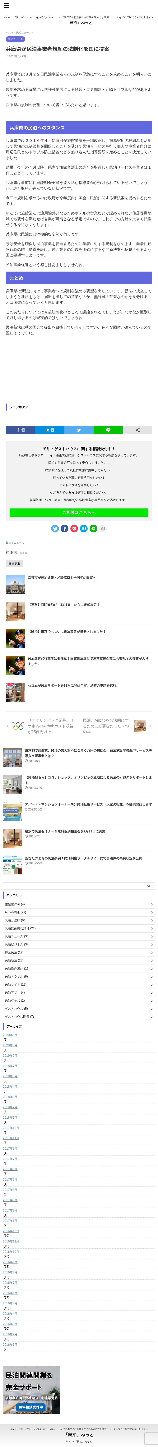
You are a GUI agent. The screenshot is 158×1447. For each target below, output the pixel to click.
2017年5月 (10, 1179)
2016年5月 (10, 1303)
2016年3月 (10, 1323)
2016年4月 (10, 1313)
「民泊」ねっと (79, 22)
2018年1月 (10, 1117)
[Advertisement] (38, 370)
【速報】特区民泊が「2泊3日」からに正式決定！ (66, 604)
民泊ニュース (16, 542)
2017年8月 (10, 1148)
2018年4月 (10, 1086)
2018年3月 (10, 1096)
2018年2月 (10, 1107)
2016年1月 (10, 1344)
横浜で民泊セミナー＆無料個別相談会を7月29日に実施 (67, 831)
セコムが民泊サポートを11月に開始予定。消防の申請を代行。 (76, 685)
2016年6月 (10, 1292)
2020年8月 (10, 1034)
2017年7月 (10, 1158)
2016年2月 (10, 1334)
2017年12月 (11, 1127)
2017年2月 (10, 1210)
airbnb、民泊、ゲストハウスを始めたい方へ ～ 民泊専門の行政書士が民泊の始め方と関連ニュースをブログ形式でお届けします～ (79, 1429)
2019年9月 (10, 1055)
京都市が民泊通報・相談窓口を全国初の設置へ (64, 577)
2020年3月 (10, 1045)
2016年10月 (11, 1251)
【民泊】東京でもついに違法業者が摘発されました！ (69, 631)
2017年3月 (10, 1200)
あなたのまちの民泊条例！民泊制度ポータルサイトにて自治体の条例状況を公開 (87, 858)
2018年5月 (10, 1076)
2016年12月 (11, 1231)
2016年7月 (10, 1282)
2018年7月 (10, 1065)
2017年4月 (10, 1189)
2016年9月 (10, 1261)
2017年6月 (10, 1169)
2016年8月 (10, 1272)
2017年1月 (10, 1220)
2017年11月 (11, 1138)
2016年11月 (11, 1241)
